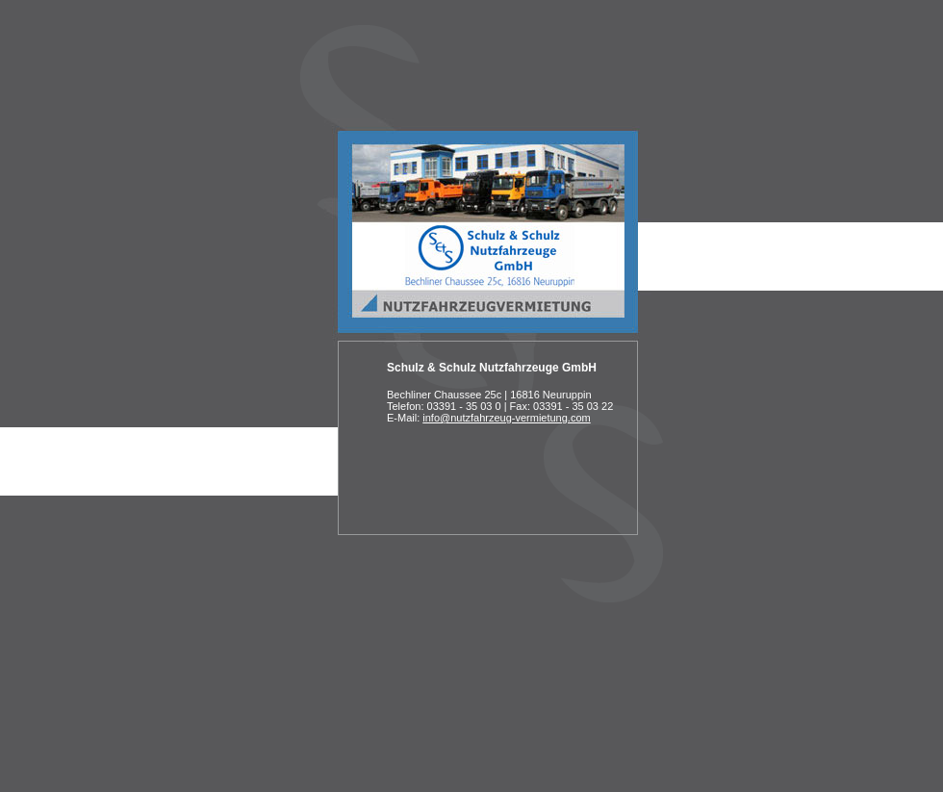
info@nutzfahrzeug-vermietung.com (506, 417)
